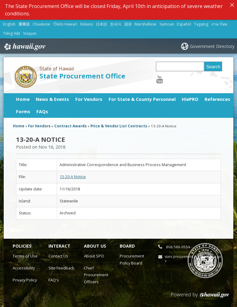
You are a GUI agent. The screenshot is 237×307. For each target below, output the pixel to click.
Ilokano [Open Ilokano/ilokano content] (86, 24)
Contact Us (58, 256)
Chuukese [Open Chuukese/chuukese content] (41, 24)
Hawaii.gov (24, 46)
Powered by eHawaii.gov (200, 297)
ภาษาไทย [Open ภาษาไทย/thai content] (219, 24)
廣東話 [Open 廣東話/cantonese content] (24, 24)
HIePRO (190, 99)
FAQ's (53, 280)
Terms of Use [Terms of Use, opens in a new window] (25, 256)
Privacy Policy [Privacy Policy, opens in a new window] (25, 280)
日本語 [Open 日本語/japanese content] (101, 24)
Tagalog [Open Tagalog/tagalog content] (201, 24)
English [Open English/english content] (9, 24)
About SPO (94, 256)
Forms (23, 111)
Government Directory (212, 46)
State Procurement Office (82, 76)
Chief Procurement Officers (96, 275)
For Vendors (88, 99)
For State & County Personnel (142, 99)
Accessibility (24, 268)
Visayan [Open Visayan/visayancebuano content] (29, 33)
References (217, 99)
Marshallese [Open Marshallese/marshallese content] (145, 24)
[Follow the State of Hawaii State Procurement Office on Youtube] (159, 79)
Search (213, 66)
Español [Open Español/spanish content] (184, 24)
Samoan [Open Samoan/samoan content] (167, 24)
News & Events (52, 99)
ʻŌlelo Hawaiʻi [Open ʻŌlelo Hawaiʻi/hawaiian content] (65, 24)
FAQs (42, 111)
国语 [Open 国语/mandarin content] (128, 24)
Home (23, 99)
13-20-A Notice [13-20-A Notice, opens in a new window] (73, 176)
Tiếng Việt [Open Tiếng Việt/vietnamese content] (11, 33)
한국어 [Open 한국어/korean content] (115, 24)
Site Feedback (61, 268)
